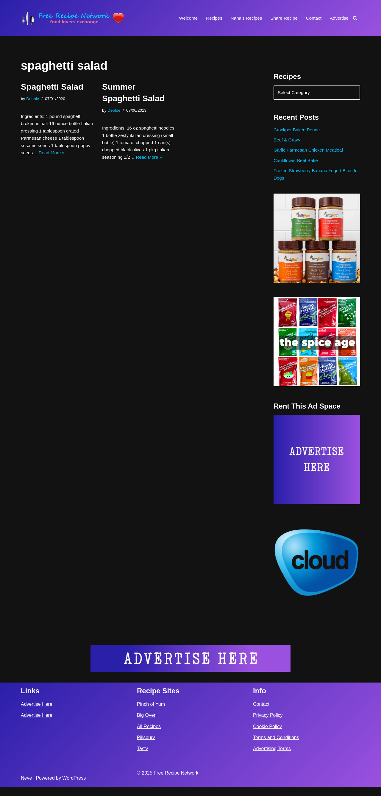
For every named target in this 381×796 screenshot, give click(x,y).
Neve (26, 786)
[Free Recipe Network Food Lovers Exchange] (73, 18)
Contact (312, 18)
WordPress (74, 786)
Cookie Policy (267, 735)
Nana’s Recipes (241, 18)
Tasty (142, 757)
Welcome (181, 18)
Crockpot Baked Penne (298, 132)
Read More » (129, 169)
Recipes (208, 18)
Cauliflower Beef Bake (297, 165)
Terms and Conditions (276, 746)
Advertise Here (36, 712)
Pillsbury (146, 746)
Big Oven (147, 724)
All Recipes (149, 735)
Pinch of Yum (151, 712)
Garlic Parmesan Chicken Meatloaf (310, 154)
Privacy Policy (268, 724)
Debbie (33, 99)
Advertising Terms (272, 757)
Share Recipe (281, 18)
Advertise (339, 18)
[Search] (355, 18)
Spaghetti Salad (52, 86)
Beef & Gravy (288, 143)
